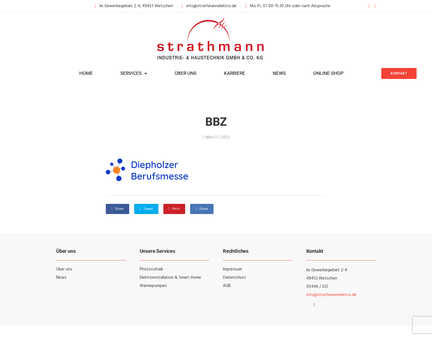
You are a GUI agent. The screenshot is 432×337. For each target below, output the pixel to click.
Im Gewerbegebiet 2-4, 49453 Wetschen (136, 6)
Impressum (232, 269)
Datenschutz (234, 277)
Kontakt (399, 73)
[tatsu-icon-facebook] (369, 6)
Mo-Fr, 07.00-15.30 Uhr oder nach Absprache (290, 6)
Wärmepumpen (153, 286)
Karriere (234, 73)
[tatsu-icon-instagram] (375, 6)
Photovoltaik (151, 269)
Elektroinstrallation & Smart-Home (170, 277)
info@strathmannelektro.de (211, 6)
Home (86, 73)
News (279, 73)
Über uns (185, 73)
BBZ (216, 121)
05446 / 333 (317, 286)
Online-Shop (328, 73)
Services (131, 73)
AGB (227, 286)
